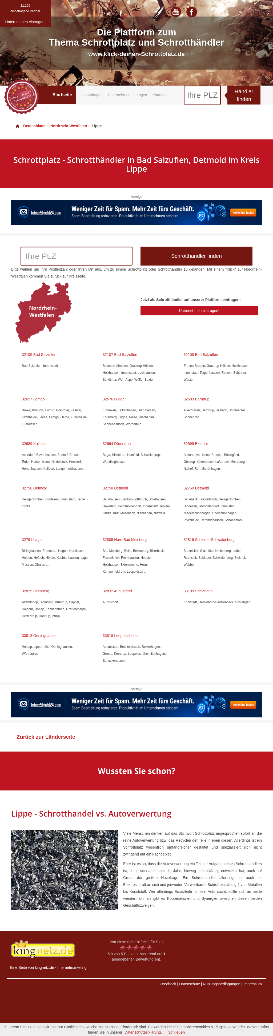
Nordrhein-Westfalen (68, 126)
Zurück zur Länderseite (46, 737)
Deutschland (30, 126)
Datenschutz (189, 984)
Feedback (168, 984)
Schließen (176, 1032)
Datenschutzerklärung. (143, 1032)
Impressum (252, 984)
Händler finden (244, 95)
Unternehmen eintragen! (199, 310)
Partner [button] (159, 95)
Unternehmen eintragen (127, 95)
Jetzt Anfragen (91, 95)
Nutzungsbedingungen (221, 984)
